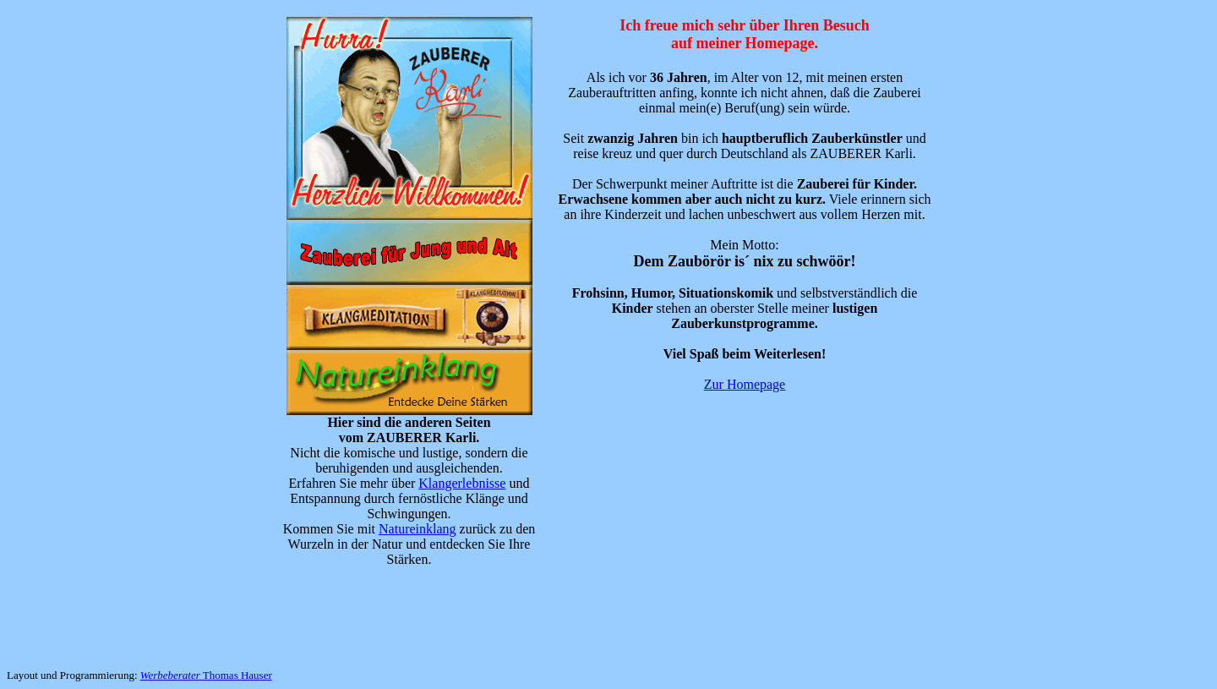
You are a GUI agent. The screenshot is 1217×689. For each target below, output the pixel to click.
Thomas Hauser (206, 675)
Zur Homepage (744, 384)
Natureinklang (417, 529)
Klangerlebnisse (461, 483)
